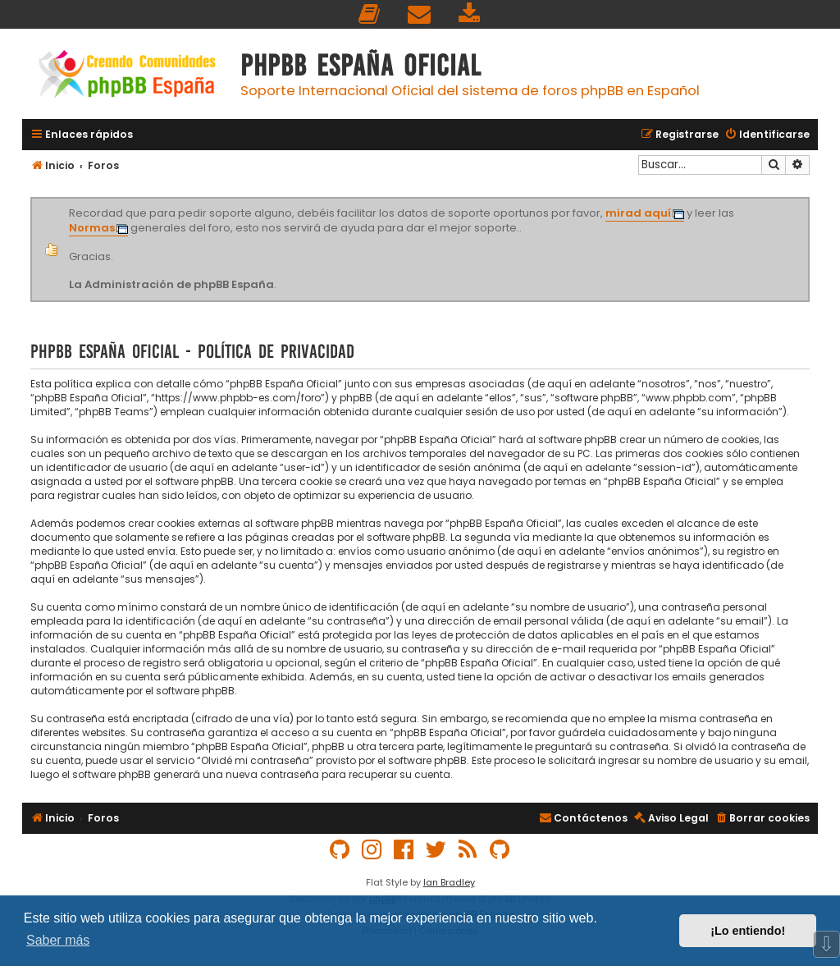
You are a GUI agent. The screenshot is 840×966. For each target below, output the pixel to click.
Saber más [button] (57, 940)
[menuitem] (370, 14)
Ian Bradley (449, 882)
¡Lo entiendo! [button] (747, 930)
